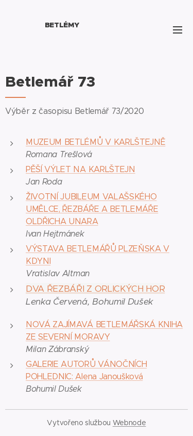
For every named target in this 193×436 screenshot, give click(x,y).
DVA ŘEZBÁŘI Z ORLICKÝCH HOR (95, 288)
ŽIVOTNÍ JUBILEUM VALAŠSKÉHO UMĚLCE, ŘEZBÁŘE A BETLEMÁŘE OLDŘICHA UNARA (92, 209)
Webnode (129, 422)
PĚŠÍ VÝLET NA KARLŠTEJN (80, 169)
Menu (177, 29)
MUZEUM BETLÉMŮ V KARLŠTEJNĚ (95, 142)
